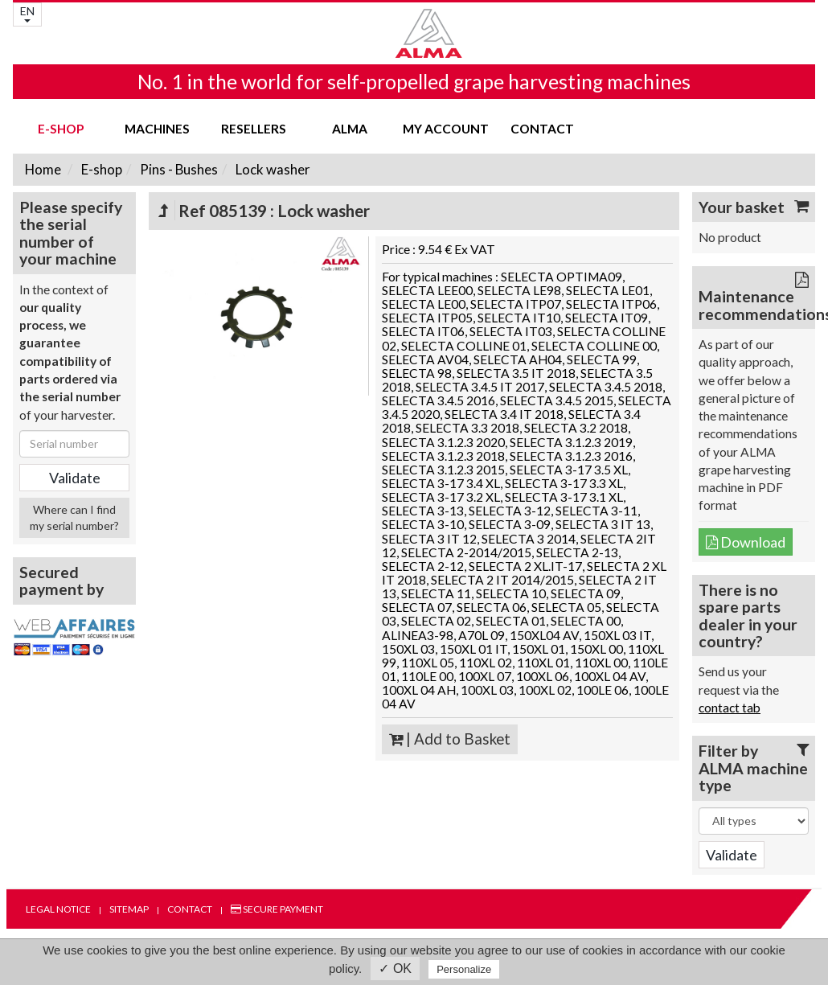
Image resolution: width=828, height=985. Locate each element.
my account (446, 128)
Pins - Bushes (177, 169)
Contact (542, 128)
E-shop (61, 128)
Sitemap (129, 909)
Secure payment (277, 909)
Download (745, 542)
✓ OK (395, 968)
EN (27, 13)
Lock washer (271, 169)
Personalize (464, 969)
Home (43, 169)
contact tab (729, 707)
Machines (157, 128)
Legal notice (58, 909)
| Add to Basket (449, 739)
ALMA (349, 128)
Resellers (253, 128)
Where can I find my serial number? (74, 517)
